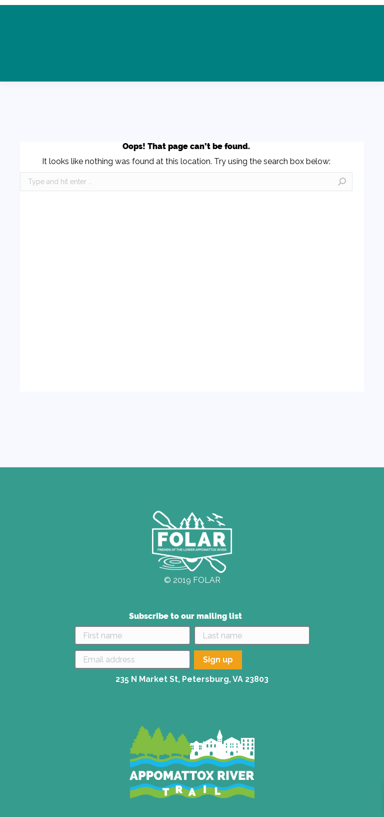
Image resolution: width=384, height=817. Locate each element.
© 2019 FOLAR (192, 580)
